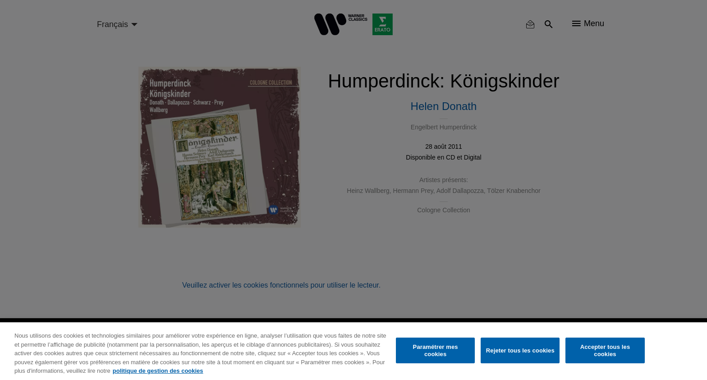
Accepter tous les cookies (605, 350)
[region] (353, 351)
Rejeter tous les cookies (520, 350)
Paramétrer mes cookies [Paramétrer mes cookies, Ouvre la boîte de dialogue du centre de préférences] (435, 350)
